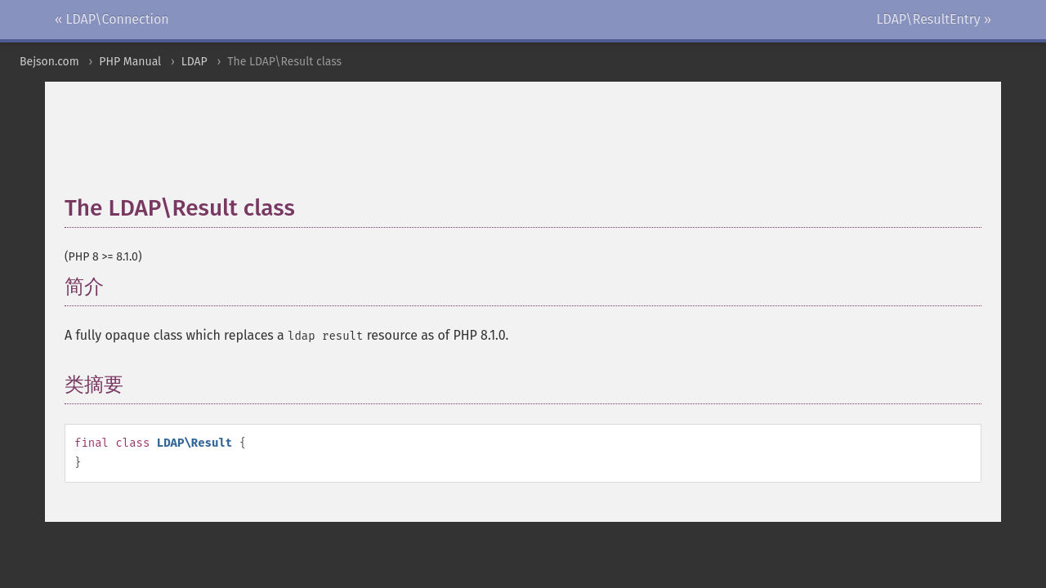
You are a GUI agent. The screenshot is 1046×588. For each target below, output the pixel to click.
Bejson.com (49, 62)
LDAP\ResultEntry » (934, 19)
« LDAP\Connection (112, 19)
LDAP (194, 62)
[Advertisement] (461, 146)
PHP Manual (130, 62)
